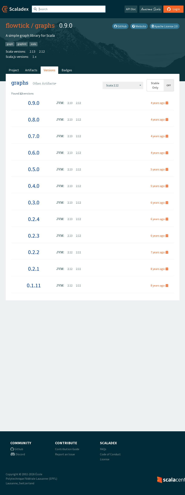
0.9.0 (33, 102)
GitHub (120, 26)
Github (16, 449)
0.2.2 (33, 252)
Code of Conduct (110, 454)
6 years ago (159, 202)
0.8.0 (33, 119)
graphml (22, 44)
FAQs (103, 449)
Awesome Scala (150, 9)
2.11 (78, 252)
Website (139, 26)
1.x (34, 56)
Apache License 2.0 (165, 26)
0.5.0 (33, 169)
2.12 (42, 51)
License (104, 459)
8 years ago (159, 269)
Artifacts (31, 70)
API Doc (131, 9)
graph (10, 44)
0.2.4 (33, 218)
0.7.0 (33, 135)
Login (173, 9)
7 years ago (159, 252)
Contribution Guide (67, 449)
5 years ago (159, 169)
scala (33, 44)
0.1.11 (34, 285)
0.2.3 (33, 235)
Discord (17, 454)
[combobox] (123, 85)
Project (14, 70)
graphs (45, 25)
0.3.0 (33, 202)
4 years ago (159, 103)
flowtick (18, 25)
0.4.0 (33, 185)
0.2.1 (33, 268)
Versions (49, 70)
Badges (67, 70)
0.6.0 (33, 152)
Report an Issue (65, 454)
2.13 (32, 51)
